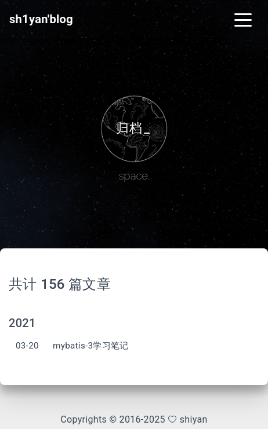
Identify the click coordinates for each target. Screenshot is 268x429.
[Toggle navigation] (243, 19)
